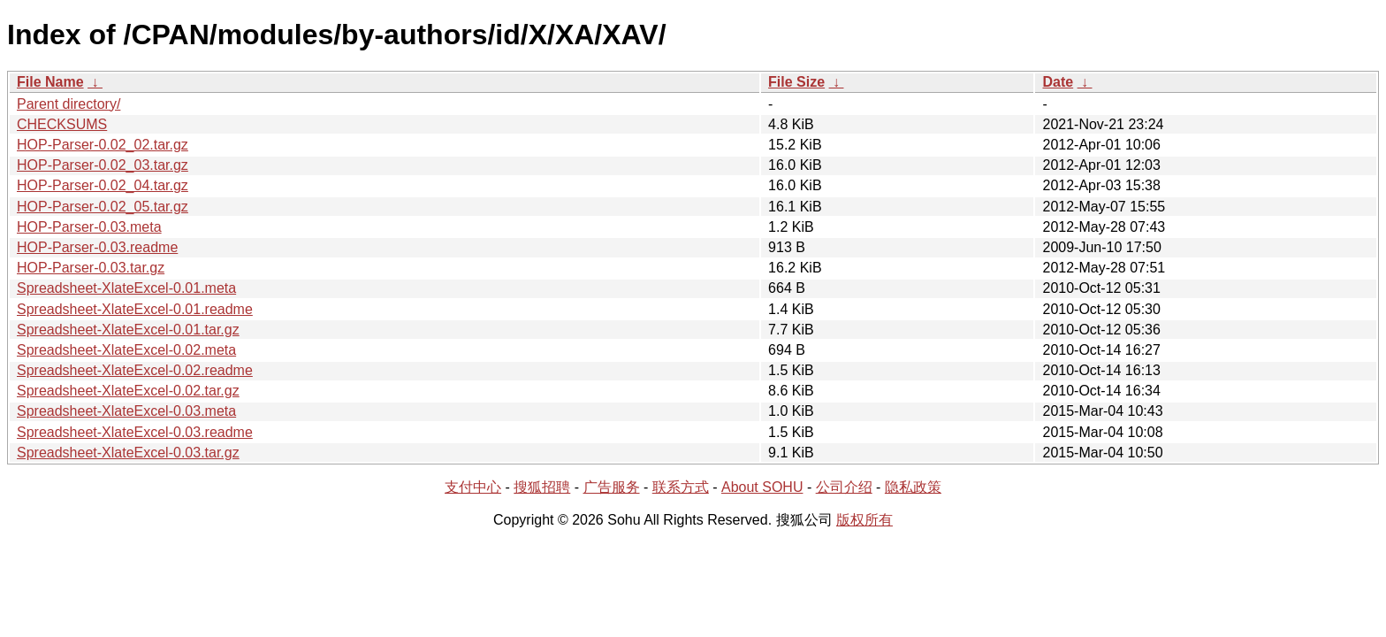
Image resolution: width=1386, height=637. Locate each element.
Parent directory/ (68, 103)
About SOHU (762, 487)
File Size (796, 81)
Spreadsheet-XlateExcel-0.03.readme (135, 432)
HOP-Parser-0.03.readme (97, 247)
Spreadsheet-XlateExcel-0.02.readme (135, 370)
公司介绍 (844, 487)
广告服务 (611, 487)
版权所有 (864, 519)
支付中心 (473, 487)
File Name (50, 81)
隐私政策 (913, 487)
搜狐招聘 (542, 487)
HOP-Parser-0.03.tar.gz (90, 267)
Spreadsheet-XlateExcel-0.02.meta (126, 349)
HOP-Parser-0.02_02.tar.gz (102, 144)
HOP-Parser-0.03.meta (89, 226)
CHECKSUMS (62, 124)
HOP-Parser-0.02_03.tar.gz (102, 165)
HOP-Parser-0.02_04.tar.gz (102, 185)
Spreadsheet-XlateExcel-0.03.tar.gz (128, 452)
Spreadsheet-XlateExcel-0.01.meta (126, 287)
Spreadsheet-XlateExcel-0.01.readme (135, 309)
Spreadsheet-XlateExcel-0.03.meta (126, 410)
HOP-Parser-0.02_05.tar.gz (102, 206)
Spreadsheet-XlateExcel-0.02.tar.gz (128, 390)
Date (1057, 81)
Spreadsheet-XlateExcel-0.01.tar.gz (128, 329)
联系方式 (680, 487)
